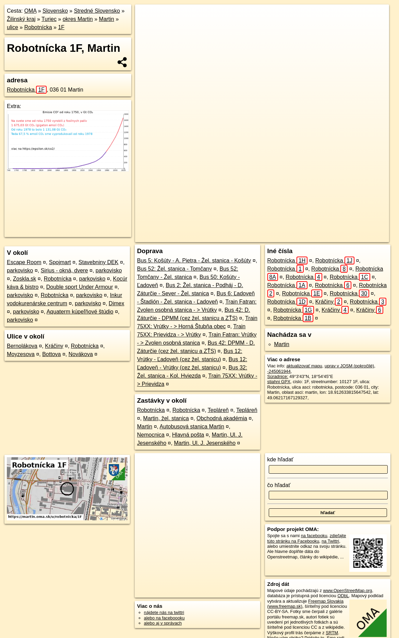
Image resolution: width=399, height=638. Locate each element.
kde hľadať (280, 459)
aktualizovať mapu (304, 365)
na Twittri (330, 541)
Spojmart (60, 262)
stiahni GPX (279, 381)
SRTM (332, 632)
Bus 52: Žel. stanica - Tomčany (174, 269)
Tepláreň (218, 410)
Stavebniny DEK (98, 262)
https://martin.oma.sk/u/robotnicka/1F (354, 237)
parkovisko (20, 270)
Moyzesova (21, 354)
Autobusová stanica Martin (192, 426)
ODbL (343, 595)
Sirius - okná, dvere (64, 270)
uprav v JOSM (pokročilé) (349, 365)
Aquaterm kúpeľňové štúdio (80, 312)
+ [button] (147, 16)
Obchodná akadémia (221, 418)
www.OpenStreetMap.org (347, 590)
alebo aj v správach (163, 623)
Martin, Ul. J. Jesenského (204, 443)
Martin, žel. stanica (166, 418)
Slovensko (55, 11)
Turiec (49, 19)
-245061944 (279, 371)
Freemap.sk (298, 237)
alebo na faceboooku (164, 618)
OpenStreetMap (262, 237)
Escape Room (24, 262)
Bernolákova (22, 346)
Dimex (116, 303)
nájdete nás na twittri (164, 612)
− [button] (147, 27)
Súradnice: (277, 376)
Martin (106, 19)
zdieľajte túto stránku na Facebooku (306, 538)
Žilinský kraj (21, 19)
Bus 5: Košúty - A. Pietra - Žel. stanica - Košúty (194, 260)
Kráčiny (54, 346)
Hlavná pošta (188, 435)
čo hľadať (279, 485)
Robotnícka (38, 27)
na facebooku (314, 535)
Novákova (81, 354)
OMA (30, 11)
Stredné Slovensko (97, 11)
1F (61, 27)
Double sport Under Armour (79, 287)
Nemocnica (151, 435)
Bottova (51, 354)
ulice (12, 27)
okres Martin (78, 19)
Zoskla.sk (24, 279)
